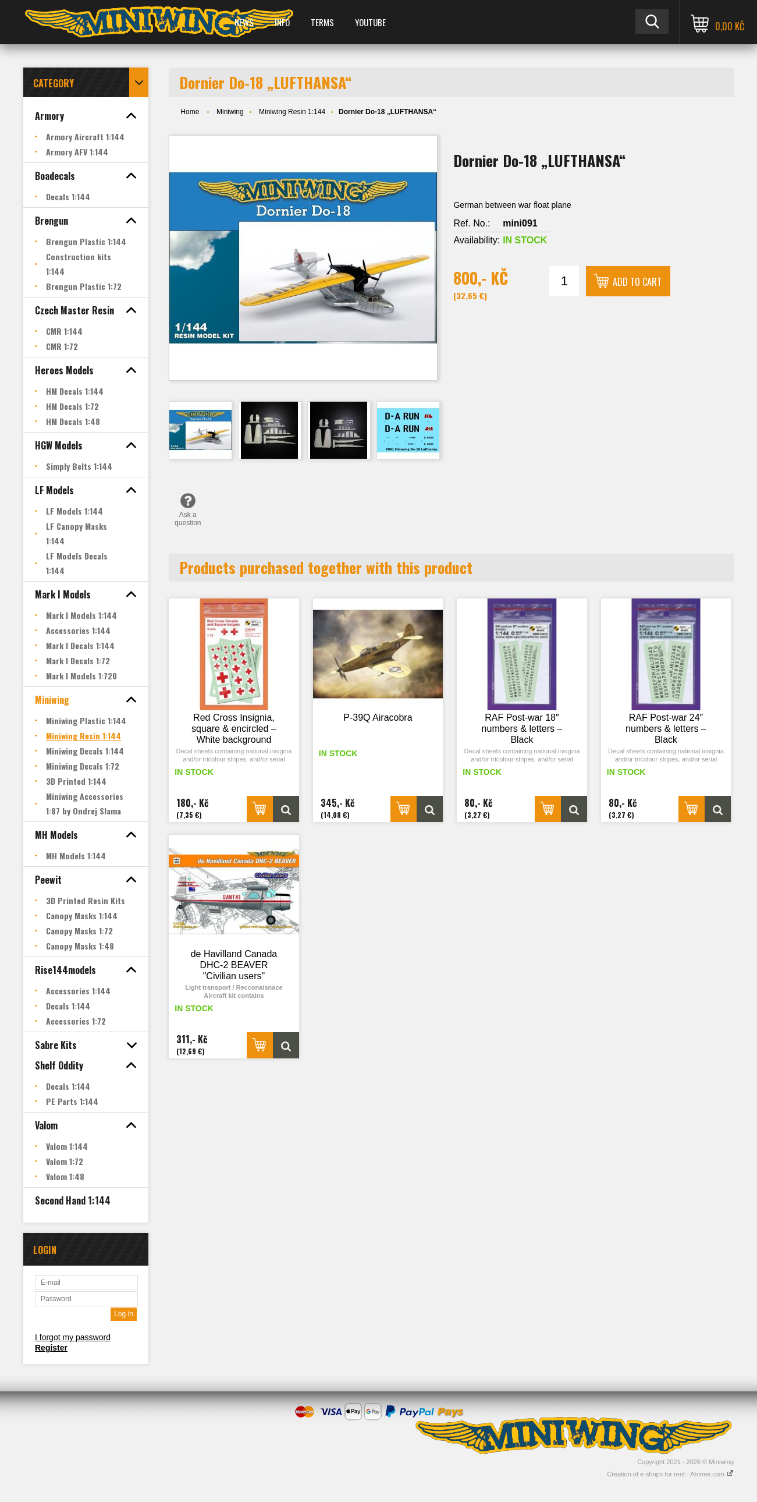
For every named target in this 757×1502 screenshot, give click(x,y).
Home (189, 112)
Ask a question (188, 509)
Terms (322, 22)
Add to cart (637, 282)
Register (51, 1347)
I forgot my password (73, 1337)
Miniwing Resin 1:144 (292, 112)
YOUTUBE (370, 22)
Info (282, 22)
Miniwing (230, 112)
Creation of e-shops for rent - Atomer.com (670, 1474)
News (244, 22)
